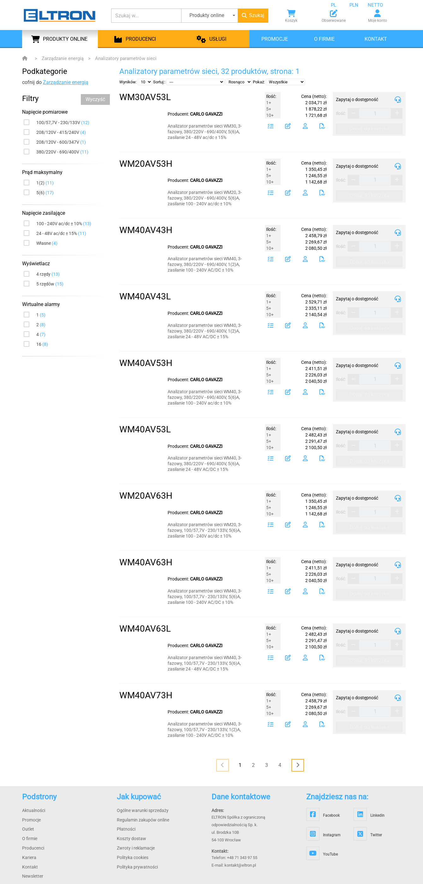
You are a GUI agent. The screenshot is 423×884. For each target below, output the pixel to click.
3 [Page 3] (266, 765)
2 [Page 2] (253, 765)
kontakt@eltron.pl (240, 865)
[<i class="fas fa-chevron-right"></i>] (297, 765)
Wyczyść (95, 99)
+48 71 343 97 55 (242, 857)
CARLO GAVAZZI (206, 114)
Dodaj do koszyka (369, 129)
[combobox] (338, 5)
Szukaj (253, 15)
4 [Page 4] (279, 765)
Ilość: (341, 113)
